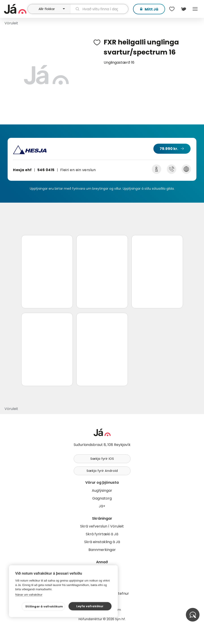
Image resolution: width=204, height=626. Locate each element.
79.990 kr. (169, 148)
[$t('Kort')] (183, 9)
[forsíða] (15, 9)
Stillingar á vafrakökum (44, 606)
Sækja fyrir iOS (102, 458)
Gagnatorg (102, 498)
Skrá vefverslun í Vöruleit (102, 526)
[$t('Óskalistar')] (172, 9)
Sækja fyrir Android (102, 470)
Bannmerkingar (102, 549)
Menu (195, 9)
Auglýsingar (102, 490)
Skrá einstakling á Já (102, 541)
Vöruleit (11, 23)
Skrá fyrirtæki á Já (102, 534)
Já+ (102, 506)
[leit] (99, 9)
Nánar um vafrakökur (28, 594)
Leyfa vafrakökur (89, 606)
